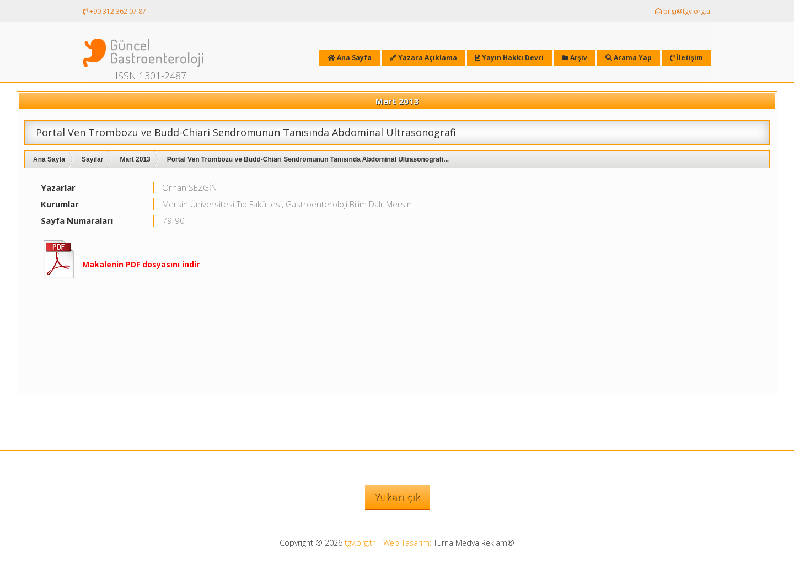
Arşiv (574, 57)
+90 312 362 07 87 (114, 11)
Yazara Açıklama (423, 57)
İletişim (686, 57)
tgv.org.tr (360, 542)
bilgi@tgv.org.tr (683, 11)
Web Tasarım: (407, 542)
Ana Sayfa (49, 159)
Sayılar (92, 159)
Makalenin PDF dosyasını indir (141, 264)
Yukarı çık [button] (397, 496)
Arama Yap (628, 57)
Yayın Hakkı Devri (509, 57)
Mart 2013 (135, 159)
